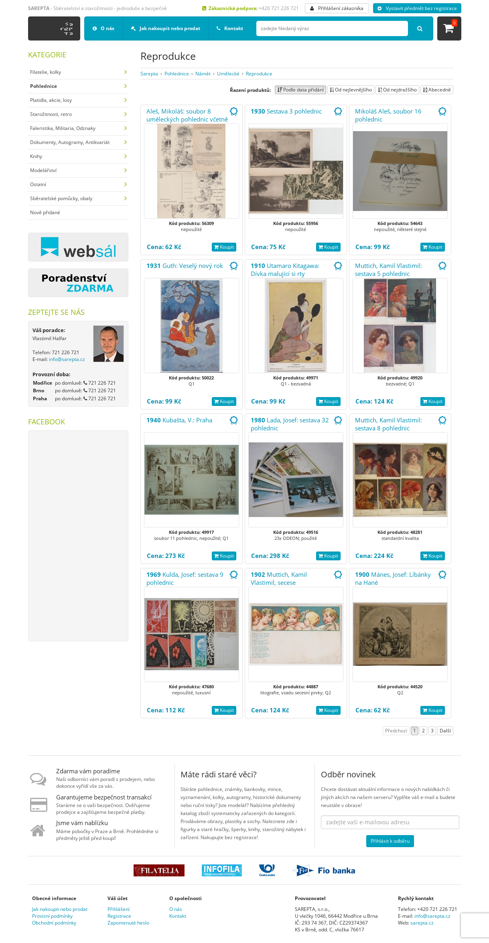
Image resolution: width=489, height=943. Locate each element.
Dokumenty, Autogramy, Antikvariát (70, 142)
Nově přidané (45, 212)
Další (445, 730)
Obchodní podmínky (54, 922)
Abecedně (437, 89)
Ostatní (38, 184)
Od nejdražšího (397, 89)
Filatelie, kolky (45, 72)
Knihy (36, 156)
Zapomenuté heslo (128, 922)
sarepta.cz (422, 922)
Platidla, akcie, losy (51, 100)
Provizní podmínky (52, 916)
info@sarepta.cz (67, 359)
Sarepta (149, 73)
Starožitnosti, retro (51, 114)
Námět (203, 73)
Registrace (119, 916)
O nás (103, 28)
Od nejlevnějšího (351, 89)
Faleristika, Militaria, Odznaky (62, 128)
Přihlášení (119, 909)
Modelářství (43, 170)
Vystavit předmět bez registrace (417, 8)
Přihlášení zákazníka (336, 8)
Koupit (224, 246)
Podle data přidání (300, 89)
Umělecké (228, 73)
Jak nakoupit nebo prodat (165, 28)
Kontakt (230, 28)
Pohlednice (176, 73)
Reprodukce (259, 73)
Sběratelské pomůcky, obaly (61, 198)
